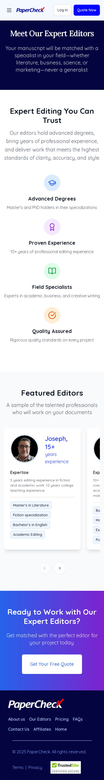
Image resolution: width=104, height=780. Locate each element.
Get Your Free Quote (52, 664)
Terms (18, 767)
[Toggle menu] (9, 10)
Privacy (35, 767)
